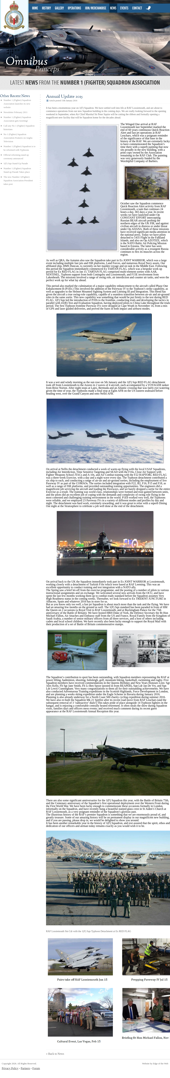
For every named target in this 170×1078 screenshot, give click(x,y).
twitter (148, 12)
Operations (74, 8)
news (113, 8)
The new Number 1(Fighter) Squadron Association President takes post (18, 180)
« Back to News (55, 1053)
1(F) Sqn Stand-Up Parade (16, 163)
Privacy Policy (10, 1068)
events (124, 8)
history (46, 8)
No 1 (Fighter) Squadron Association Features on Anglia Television (18, 138)
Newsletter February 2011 (15, 112)
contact (137, 8)
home (35, 8)
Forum (36, 1068)
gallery (59, 8)
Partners (25, 1068)
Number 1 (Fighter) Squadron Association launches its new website (17, 104)
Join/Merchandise (95, 8)
